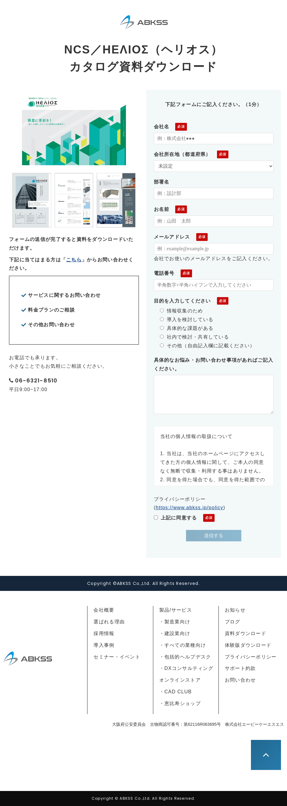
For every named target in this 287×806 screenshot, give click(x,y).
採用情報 (103, 633)
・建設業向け (175, 633)
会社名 (161, 126)
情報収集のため (181, 310)
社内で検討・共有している (194, 336)
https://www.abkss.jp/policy (189, 507)
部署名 (161, 181)
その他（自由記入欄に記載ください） (207, 345)
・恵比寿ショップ (180, 703)
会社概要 (103, 610)
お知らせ (235, 610)
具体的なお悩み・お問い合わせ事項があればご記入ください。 (213, 364)
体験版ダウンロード (248, 645)
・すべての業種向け (182, 645)
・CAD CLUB (175, 691)
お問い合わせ (240, 680)
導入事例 (103, 645)
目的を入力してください (182, 300)
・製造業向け (175, 621)
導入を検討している (187, 319)
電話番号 (164, 273)
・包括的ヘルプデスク (185, 656)
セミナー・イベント (116, 656)
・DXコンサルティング (186, 668)
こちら (74, 259)
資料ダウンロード (245, 633)
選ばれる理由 (109, 621)
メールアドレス (172, 236)
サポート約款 (240, 668)
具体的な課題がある (187, 328)
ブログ (232, 621)
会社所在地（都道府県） (182, 154)
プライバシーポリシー (251, 656)
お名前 (161, 209)
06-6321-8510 (36, 380)
